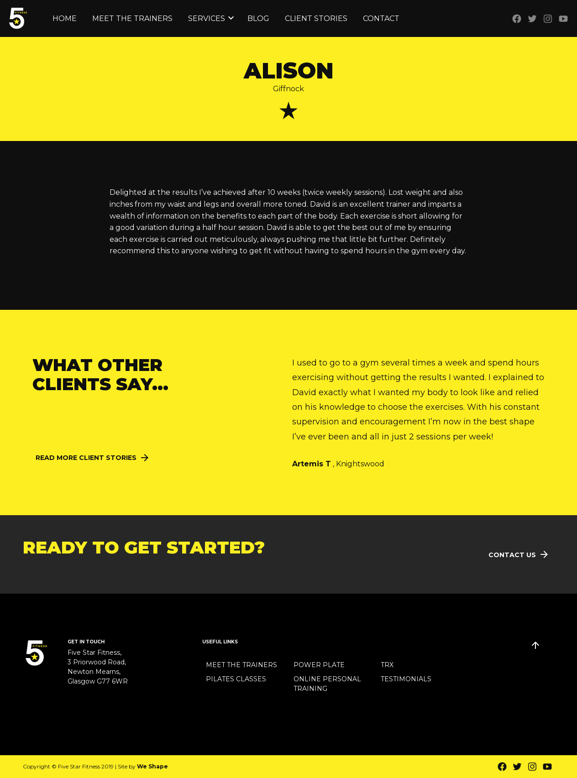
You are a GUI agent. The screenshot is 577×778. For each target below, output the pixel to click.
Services (206, 18)
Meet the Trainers (132, 18)
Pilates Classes (236, 679)
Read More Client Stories (86, 458)
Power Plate (319, 665)
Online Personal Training (327, 684)
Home (64, 18)
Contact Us (512, 555)
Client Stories (316, 18)
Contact (381, 18)
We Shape (152, 766)
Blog (258, 18)
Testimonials (406, 679)
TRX (387, 665)
